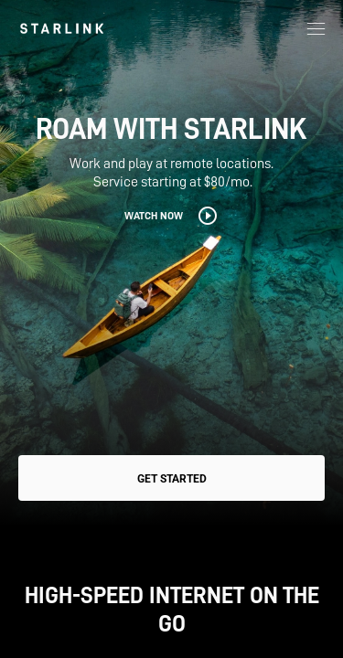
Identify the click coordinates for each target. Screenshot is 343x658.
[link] (61, 28)
